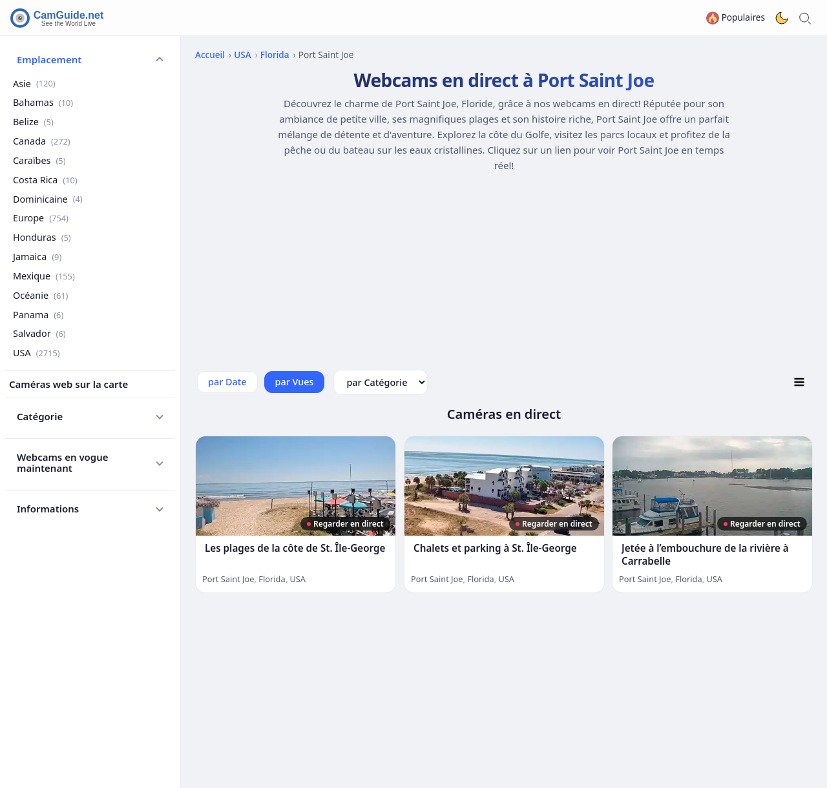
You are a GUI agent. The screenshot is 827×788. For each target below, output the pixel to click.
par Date (227, 382)
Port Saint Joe (228, 579)
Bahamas (43, 102)
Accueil (210, 54)
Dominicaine (48, 199)
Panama (38, 314)
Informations (48, 508)
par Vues (294, 382)
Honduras (42, 237)
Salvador (39, 333)
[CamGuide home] (58, 18)
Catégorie (40, 416)
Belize (33, 122)
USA (36, 353)
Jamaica (37, 256)
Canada (41, 141)
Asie (34, 83)
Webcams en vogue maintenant (63, 462)
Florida (274, 54)
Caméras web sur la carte (68, 384)
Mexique (44, 276)
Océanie (40, 295)
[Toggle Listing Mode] (799, 382)
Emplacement (49, 59)
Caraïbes (39, 160)
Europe (40, 218)
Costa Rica (45, 180)
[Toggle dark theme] (781, 18)
